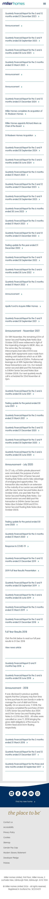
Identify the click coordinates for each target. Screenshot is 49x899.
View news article (13, 647)
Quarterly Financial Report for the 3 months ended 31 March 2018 (24, 741)
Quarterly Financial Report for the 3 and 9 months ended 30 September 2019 (23, 584)
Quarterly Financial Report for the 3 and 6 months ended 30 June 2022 (23, 271)
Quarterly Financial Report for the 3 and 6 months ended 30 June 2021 (23, 392)
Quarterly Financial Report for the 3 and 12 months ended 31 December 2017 (24, 753)
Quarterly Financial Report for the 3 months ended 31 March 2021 (24, 417)
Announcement (12, 25)
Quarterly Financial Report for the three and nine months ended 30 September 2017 (24, 765)
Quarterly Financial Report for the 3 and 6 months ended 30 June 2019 (23, 596)
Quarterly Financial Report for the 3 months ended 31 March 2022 (24, 283)
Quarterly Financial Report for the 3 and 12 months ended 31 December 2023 (24, 185)
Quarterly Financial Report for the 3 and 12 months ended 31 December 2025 (24, 15)
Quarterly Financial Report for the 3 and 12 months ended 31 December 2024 (24, 100)
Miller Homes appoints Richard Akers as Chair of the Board (23, 124)
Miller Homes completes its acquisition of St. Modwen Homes (23, 112)
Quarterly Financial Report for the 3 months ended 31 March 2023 (24, 222)
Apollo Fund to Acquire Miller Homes (21, 306)
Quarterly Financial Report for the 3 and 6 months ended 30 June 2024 (23, 161)
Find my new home (24, 801)
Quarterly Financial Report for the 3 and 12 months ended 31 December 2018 (24, 620)
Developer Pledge (11, 858)
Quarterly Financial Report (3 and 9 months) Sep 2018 (20, 664)
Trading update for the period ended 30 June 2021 (22, 404)
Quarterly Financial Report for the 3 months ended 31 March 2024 (24, 173)
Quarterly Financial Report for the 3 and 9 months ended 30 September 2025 (23, 39)
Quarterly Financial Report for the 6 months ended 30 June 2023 (24, 210)
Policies (6, 863)
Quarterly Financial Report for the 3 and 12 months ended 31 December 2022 (24, 234)
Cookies (6, 837)
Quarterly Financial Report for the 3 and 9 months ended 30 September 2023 (23, 198)
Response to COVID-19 (15, 546)
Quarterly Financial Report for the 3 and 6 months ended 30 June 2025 (23, 51)
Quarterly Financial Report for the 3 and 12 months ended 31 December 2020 (24, 429)
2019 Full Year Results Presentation (20, 570)
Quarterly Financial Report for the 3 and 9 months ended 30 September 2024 (23, 149)
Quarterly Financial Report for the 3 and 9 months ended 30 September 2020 (23, 441)
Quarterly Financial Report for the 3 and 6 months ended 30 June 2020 (23, 453)
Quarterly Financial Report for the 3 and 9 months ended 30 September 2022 (23, 259)
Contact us (8, 822)
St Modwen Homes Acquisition (19, 135)
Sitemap (6, 842)
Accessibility (8, 827)
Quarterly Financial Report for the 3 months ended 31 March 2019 (24, 608)
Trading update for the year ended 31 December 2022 (21, 246)
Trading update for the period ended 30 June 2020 (22, 523)
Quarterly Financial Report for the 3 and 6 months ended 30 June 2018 (23, 677)
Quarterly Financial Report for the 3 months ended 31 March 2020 (24, 535)
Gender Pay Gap (10, 848)
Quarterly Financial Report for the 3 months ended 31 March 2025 (24, 63)
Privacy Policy (9, 832)
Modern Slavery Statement (14, 853)
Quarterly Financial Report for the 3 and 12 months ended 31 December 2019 (24, 559)
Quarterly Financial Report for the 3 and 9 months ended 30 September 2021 (23, 319)
